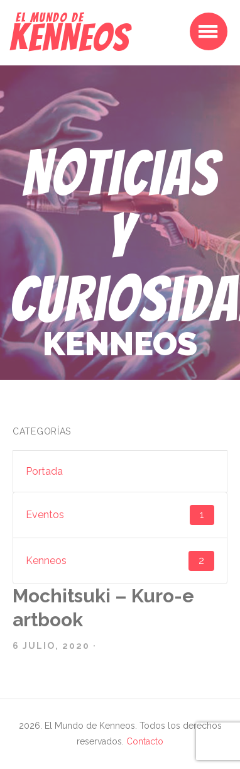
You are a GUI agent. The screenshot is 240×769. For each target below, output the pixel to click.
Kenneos (120, 561)
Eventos (120, 515)
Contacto (144, 741)
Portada (44, 471)
